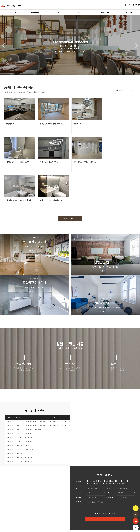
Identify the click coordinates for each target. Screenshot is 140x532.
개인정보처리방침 (8, 516)
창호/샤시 (98, 381)
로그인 (128, 5)
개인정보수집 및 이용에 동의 (105, 411)
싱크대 (91, 381)
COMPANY (12, 12)
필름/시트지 (108, 381)
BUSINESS (35, 12)
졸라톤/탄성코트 (119, 381)
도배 (101, 378)
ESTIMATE (105, 12)
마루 (130, 378)
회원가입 (136, 5)
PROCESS (82, 12)
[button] (135, 45)
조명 (112, 378)
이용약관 (16, 516)
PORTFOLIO (58, 12)
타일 (118, 378)
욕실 (124, 378)
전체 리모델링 (93, 378)
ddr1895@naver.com (56, 524)
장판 (107, 378)
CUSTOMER (128, 12)
